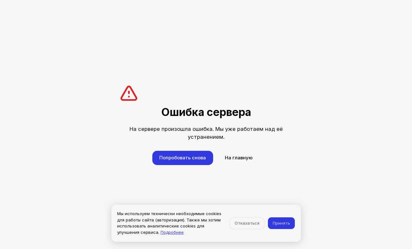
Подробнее (172, 232)
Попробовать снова (182, 158)
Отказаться (247, 223)
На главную (239, 158)
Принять (281, 223)
